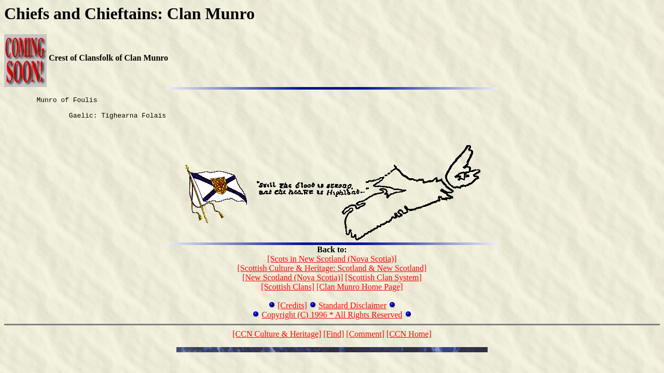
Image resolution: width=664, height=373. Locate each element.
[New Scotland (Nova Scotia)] (292, 283)
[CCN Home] (409, 340)
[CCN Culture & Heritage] (276, 340)
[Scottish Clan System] (383, 283)
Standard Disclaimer (352, 311)
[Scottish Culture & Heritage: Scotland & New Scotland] (332, 274)
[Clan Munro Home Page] (359, 293)
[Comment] (365, 340)
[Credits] (292, 311)
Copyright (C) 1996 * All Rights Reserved (331, 321)
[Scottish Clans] (287, 293)
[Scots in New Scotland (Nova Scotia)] (331, 265)
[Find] (333, 340)
